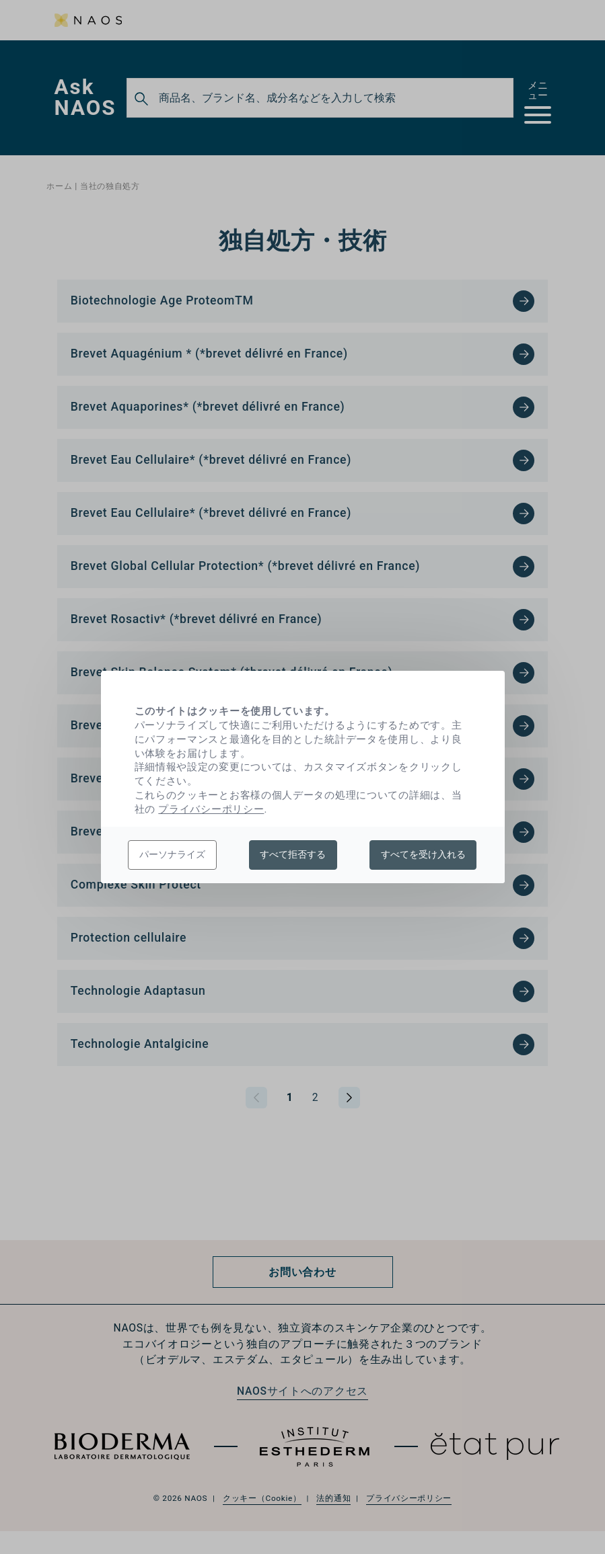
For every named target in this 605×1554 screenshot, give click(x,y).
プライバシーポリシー (211, 809)
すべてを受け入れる (423, 854)
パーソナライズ (172, 854)
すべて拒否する (293, 854)
